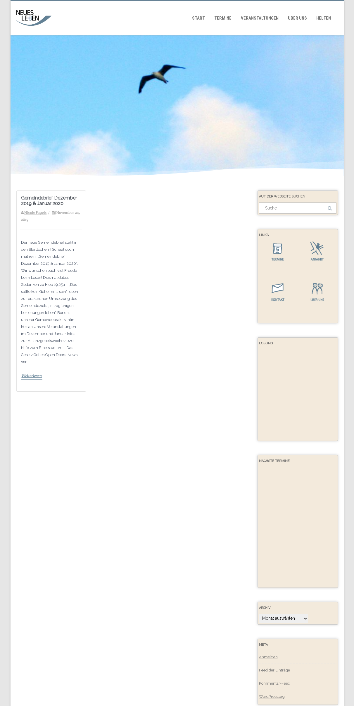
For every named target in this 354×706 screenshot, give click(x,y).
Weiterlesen (32, 375)
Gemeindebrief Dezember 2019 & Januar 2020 (49, 200)
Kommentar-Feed (274, 683)
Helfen (323, 18)
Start (198, 18)
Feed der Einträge (274, 670)
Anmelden (268, 657)
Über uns (297, 18)
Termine (223, 18)
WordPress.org (272, 696)
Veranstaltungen (260, 18)
